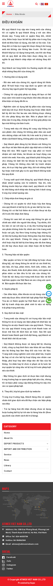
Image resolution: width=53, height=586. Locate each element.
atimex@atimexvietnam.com (25, 544)
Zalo (6, 561)
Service (7, 454)
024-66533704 (22, 536)
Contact (8, 471)
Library (7, 465)
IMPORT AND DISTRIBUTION (18, 449)
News (6, 460)
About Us (8, 438)
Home (7, 433)
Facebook (9, 557)
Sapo (32, 583)
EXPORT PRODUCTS (14, 444)
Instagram (9, 565)
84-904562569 (19, 540)
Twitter (7, 569)
